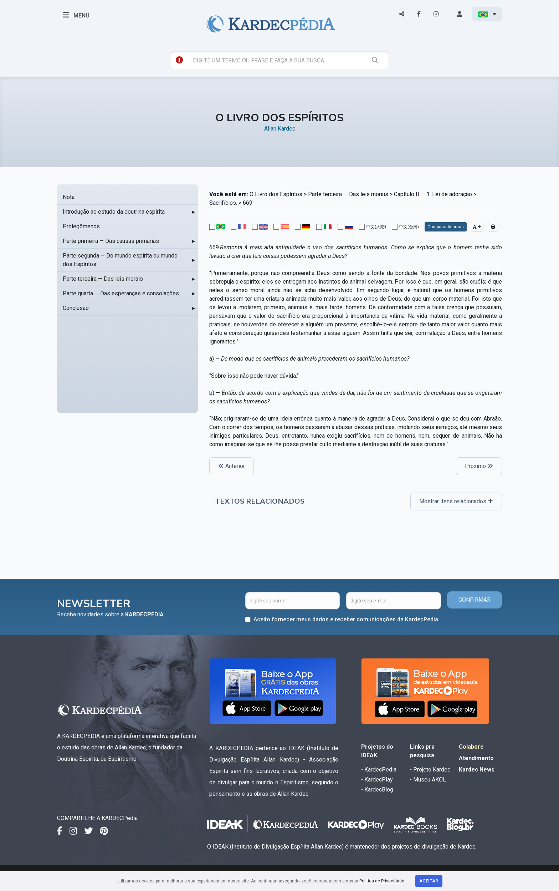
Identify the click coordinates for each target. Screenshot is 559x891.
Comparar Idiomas (445, 226)
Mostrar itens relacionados (456, 501)
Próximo (479, 466)
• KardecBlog (377, 789)
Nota (69, 197)
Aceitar (428, 881)
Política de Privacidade (381, 881)
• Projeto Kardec (430, 769)
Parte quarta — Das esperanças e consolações (121, 293)
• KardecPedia (378, 769)
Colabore (471, 746)
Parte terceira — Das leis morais (103, 278)
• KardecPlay (377, 779)
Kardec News (476, 769)
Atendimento (476, 758)
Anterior (231, 466)
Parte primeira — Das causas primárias (111, 241)
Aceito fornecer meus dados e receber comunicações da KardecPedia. (346, 619)
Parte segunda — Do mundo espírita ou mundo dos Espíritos (120, 260)
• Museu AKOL (428, 779)
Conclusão (76, 308)
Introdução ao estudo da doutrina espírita (114, 211)
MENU (76, 15)
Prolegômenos (81, 226)
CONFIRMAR (474, 599)
